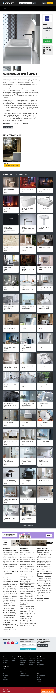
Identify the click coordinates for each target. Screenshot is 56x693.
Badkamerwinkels (41, 675)
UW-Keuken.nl (23, 662)
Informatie (47, 27)
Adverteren (14, 658)
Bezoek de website (8, 127)
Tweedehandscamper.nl (42, 658)
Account (44, 3)
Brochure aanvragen (43, 645)
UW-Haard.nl (23, 660)
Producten (47, 30)
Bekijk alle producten (28, 525)
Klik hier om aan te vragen (48, 690)
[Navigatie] (5, 8)
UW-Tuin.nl (22, 664)
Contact (13, 660)
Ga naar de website (47, 36)
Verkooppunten (47, 33)
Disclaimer (5, 671)
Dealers (39, 679)
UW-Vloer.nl (22, 666)
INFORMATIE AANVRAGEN (12, 165)
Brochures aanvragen (47, 40)
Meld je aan (28, 649)
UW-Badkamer (23, 658)
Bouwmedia (5, 689)
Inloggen (5, 658)
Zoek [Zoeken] (34, 3)
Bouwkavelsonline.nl (24, 675)
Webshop (39, 681)
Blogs (38, 677)
